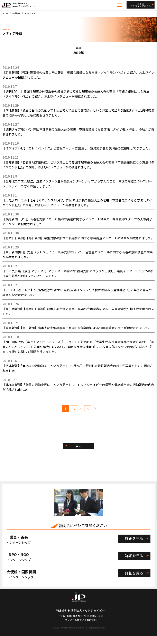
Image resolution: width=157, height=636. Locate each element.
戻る (78, 446)
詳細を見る (134, 538)
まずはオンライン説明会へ (140, 5)
